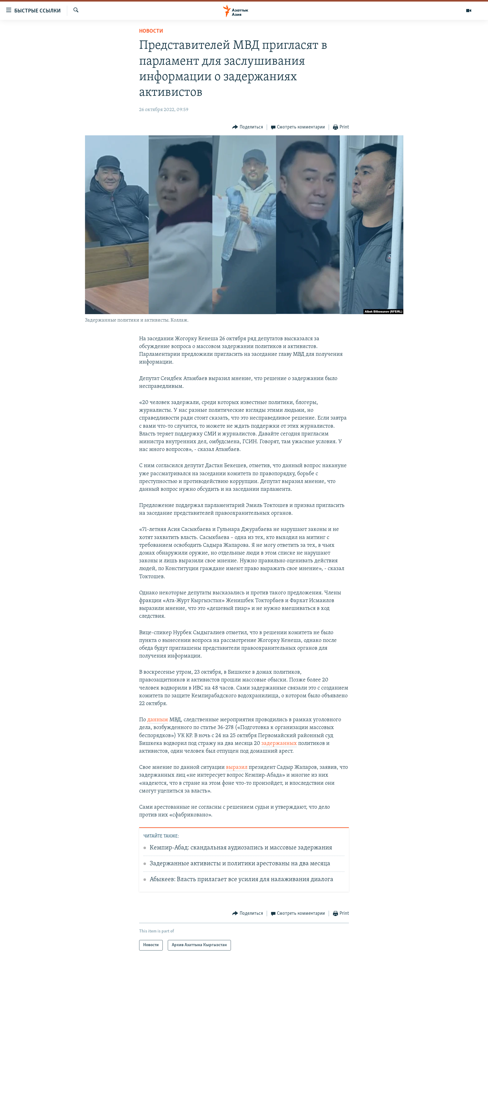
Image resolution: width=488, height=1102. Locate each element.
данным (157, 720)
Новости (151, 31)
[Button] (247, 127)
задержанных (279, 743)
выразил (236, 767)
